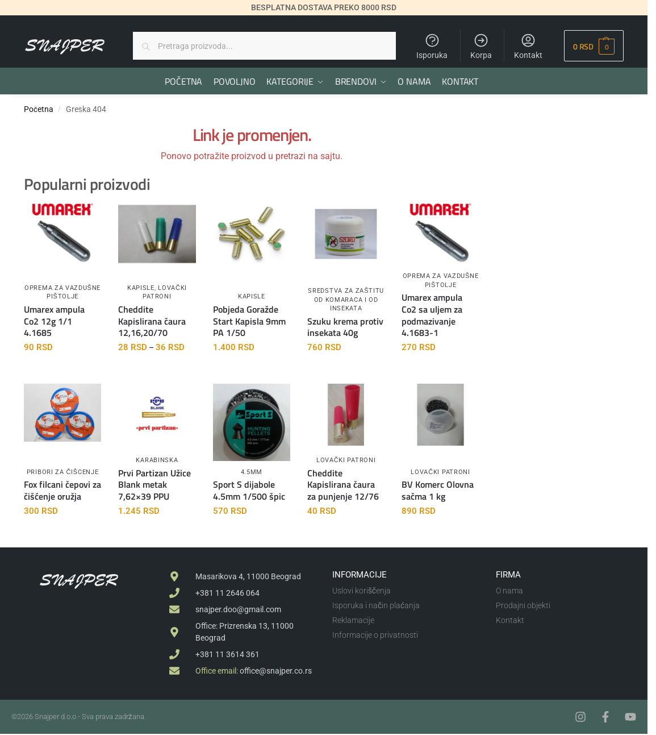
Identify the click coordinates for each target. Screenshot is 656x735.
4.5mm (252, 471)
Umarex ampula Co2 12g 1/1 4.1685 (54, 320)
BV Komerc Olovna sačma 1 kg (438, 490)
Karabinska (157, 459)
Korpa (481, 46)
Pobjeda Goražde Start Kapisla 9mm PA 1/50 (249, 320)
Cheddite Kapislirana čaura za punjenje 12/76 (343, 483)
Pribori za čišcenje (63, 471)
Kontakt (528, 46)
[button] (594, 45)
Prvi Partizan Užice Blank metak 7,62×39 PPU (154, 483)
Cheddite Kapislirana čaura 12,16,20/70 (152, 320)
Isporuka (432, 46)
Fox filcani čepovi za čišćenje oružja (62, 490)
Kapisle (140, 287)
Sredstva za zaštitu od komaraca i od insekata (346, 299)
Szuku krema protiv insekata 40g (345, 326)
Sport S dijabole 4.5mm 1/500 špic (249, 490)
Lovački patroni (345, 459)
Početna (38, 108)
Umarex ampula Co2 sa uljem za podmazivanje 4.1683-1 (432, 314)
